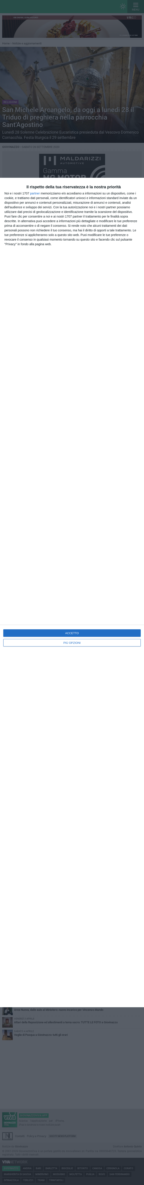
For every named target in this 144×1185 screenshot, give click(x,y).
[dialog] (72, 592)
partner (35, 193)
